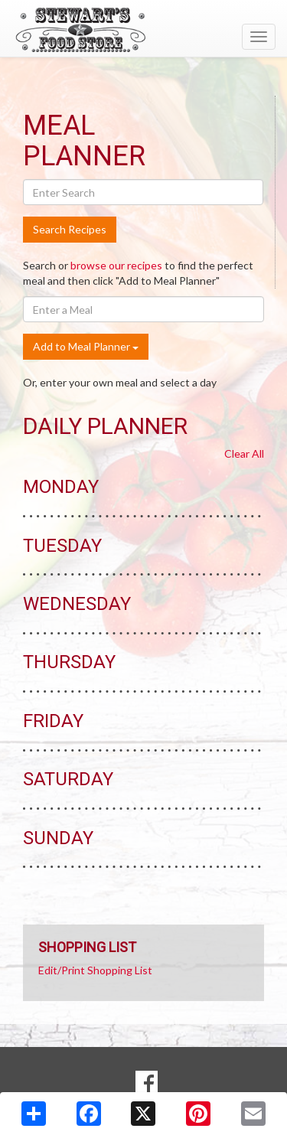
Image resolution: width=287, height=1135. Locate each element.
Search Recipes (69, 229)
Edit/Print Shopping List (95, 970)
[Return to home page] (143, 30)
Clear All (244, 453)
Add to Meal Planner (86, 346)
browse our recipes (116, 265)
